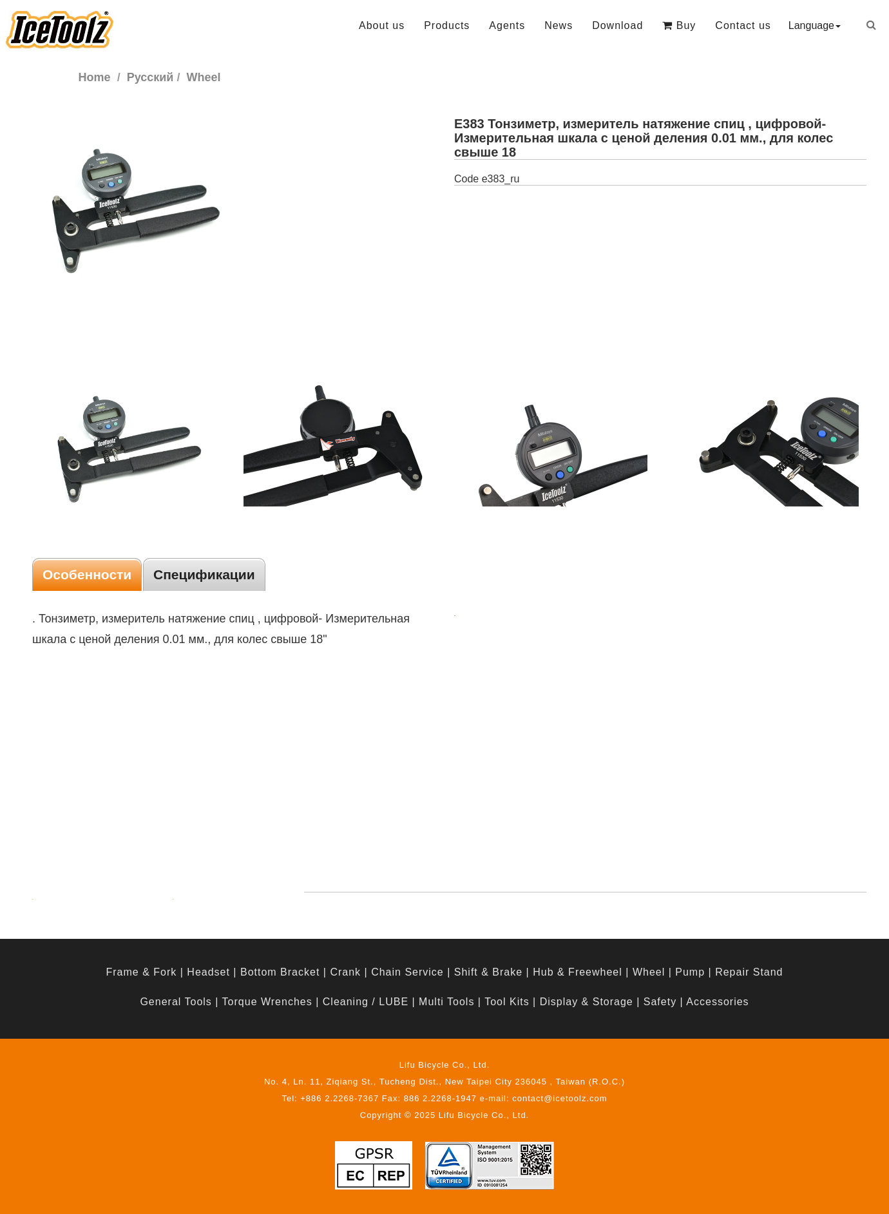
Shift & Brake (488, 972)
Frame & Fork (141, 972)
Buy (679, 25)
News (558, 25)
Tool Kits (506, 1001)
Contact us (742, 25)
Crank (345, 972)
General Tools (175, 1001)
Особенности (87, 574)
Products (447, 25)
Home (95, 77)
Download (617, 25)
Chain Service (407, 972)
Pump (690, 972)
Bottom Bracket (280, 972)
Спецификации (204, 574)
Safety (660, 1001)
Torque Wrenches (267, 1001)
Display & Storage (586, 1001)
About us (382, 25)
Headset (208, 972)
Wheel (649, 972)
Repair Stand (749, 972)
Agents (507, 25)
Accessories (717, 1001)
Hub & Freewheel (577, 972)
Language (815, 25)
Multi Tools (446, 1001)
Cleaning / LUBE (365, 1001)
